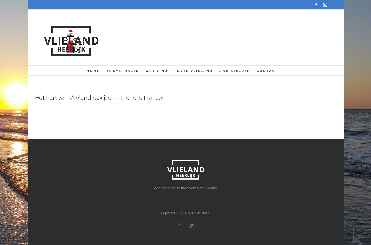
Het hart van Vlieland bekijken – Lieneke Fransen (100, 97)
